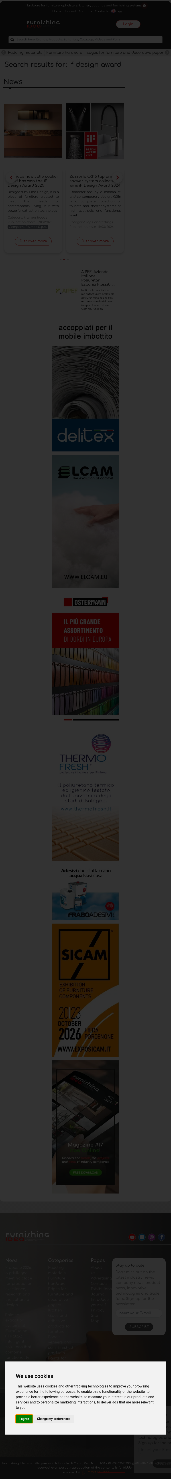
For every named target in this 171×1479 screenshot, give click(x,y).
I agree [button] (24, 1419)
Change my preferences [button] (53, 1419)
